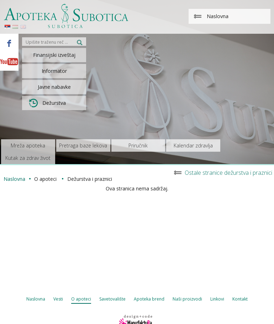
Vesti (58, 299)
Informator (54, 71)
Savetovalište (112, 299)
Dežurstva (47, 103)
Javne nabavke (54, 86)
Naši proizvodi (187, 299)
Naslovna (35, 299)
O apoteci (81, 299)
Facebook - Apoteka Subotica (9, 43)
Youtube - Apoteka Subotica (9, 61)
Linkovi (217, 299)
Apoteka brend (149, 299)
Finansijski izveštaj (54, 55)
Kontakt (240, 299)
